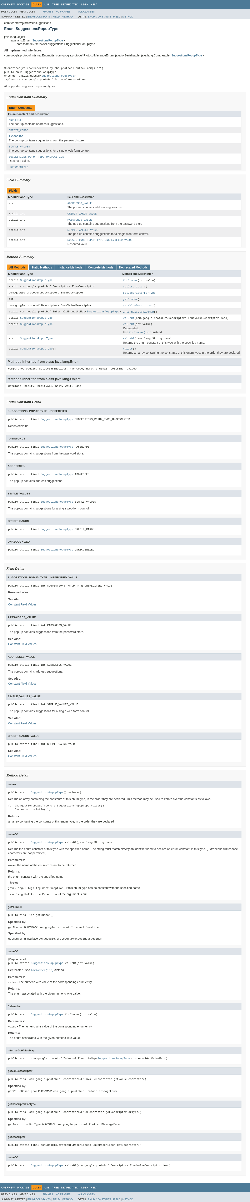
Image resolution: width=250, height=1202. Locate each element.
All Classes (86, 11)
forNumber (130, 280)
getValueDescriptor (137, 305)
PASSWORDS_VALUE (80, 219)
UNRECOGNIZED (18, 167)
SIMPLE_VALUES (19, 146)
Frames (48, 11)
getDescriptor (133, 286)
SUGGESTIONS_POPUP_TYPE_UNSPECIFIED (36, 157)
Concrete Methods (100, 267)
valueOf (128, 318)
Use (47, 4)
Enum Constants (39, 16)
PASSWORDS (16, 136)
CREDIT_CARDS (18, 130)
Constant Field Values (22, 604)
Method (67, 16)
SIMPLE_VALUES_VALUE (83, 230)
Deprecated (69, 4)
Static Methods (41, 267)
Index (84, 4)
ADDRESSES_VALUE (80, 203)
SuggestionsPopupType (47, 40)
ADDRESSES (16, 120)
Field (56, 16)
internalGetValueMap (138, 311)
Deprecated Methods (133, 267)
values (128, 348)
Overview (8, 4)
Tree (55, 4)
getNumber (130, 299)
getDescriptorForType (139, 293)
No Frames (63, 11)
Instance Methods (70, 267)
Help (94, 4)
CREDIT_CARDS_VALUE (82, 213)
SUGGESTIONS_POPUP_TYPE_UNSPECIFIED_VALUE (100, 240)
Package (23, 4)
